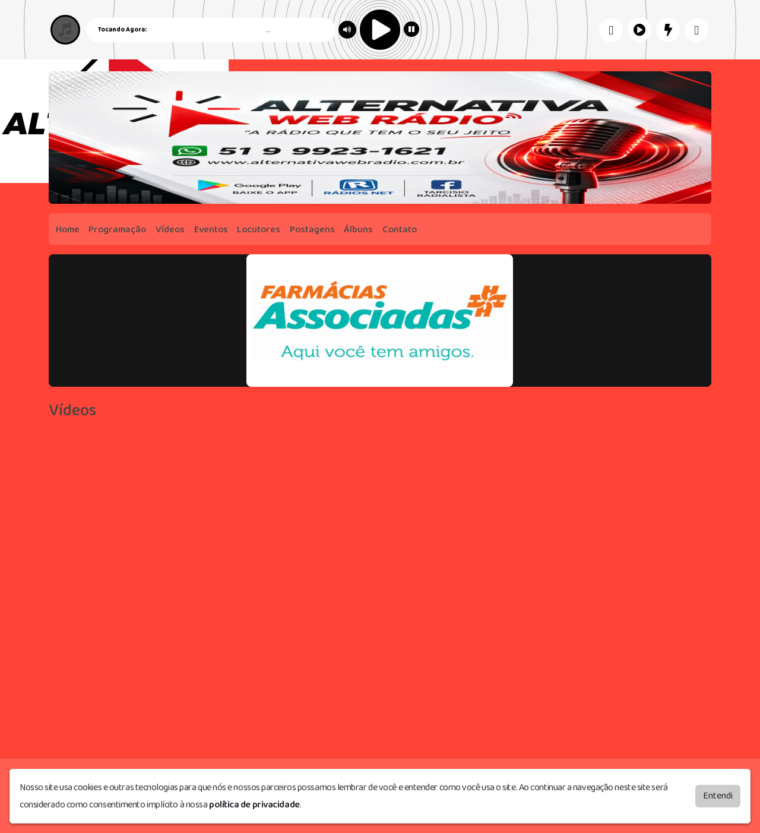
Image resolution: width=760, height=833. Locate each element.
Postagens (312, 229)
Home (68, 229)
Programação (117, 229)
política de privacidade (254, 804)
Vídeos (170, 229)
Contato (399, 229)
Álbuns (358, 229)
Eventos (211, 229)
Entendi (718, 795)
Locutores (258, 229)
